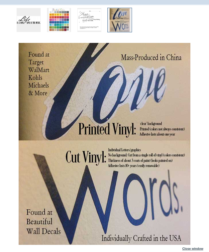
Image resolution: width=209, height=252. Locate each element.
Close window (192, 247)
